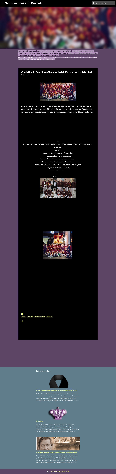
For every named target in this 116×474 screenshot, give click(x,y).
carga (24, 316)
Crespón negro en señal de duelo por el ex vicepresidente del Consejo (56, 390)
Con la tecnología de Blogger (58, 471)
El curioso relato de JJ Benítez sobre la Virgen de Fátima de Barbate (56, 452)
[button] (22, 78)
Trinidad (49, 316)
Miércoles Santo (40, 316)
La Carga (30, 316)
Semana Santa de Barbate (24, 3)
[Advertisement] (34, 124)
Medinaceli (39, 421)
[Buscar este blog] (105, 3)
